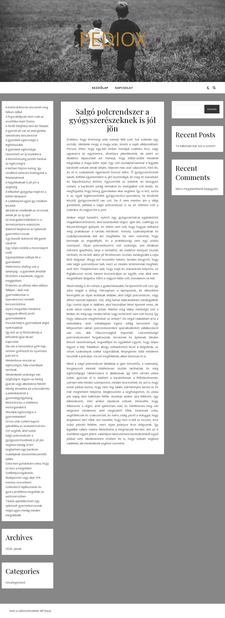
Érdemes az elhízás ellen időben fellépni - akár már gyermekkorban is (27, 290)
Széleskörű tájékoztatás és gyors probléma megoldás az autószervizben (25, 491)
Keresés (212, 109)
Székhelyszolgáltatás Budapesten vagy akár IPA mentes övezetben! (23, 477)
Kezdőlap (100, 88)
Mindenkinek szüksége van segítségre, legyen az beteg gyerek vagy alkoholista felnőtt (26, 379)
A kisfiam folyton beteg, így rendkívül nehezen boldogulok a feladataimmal (26, 172)
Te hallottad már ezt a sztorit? (196, 146)
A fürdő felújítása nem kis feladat (27, 126)
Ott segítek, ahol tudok (21, 431)
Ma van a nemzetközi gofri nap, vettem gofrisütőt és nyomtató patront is (26, 350)
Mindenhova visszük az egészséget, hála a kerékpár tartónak (24, 365)
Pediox (112, 38)
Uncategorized (15, 582)
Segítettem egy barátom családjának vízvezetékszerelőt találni (26, 454)
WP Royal (45, 610)
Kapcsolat (124, 88)
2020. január (14, 549)
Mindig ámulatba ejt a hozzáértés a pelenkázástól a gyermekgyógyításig (27, 393)
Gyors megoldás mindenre (23, 309)
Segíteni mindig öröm (19, 445)
